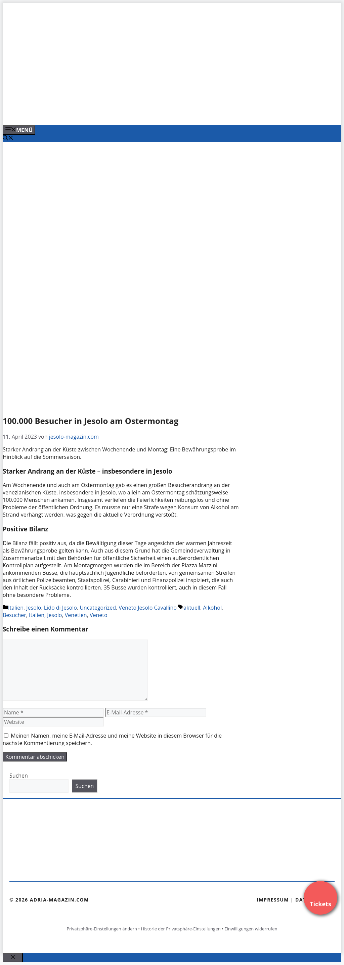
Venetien (76, 615)
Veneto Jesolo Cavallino (148, 607)
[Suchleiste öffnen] (8, 138)
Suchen (18, 775)
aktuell (191, 607)
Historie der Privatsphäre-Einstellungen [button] (181, 929)
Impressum (273, 899)
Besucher (14, 615)
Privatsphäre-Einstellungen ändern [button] (102, 929)
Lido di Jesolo (60, 607)
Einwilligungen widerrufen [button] (250, 929)
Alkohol (212, 607)
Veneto (99, 615)
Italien (16, 607)
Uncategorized (98, 607)
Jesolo (33, 607)
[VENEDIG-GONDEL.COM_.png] (138, 113)
